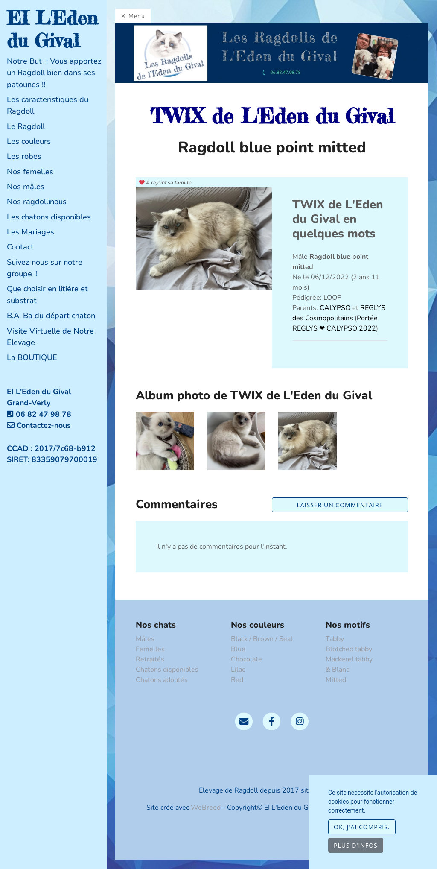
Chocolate (246, 659)
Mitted (336, 680)
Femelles (150, 649)
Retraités (150, 659)
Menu (136, 16)
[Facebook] (271, 721)
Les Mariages (30, 232)
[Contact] (244, 721)
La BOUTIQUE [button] (32, 357)
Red (237, 680)
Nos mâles (25, 186)
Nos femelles (30, 172)
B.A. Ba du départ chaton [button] (51, 315)
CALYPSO (336, 308)
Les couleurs (29, 141)
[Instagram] (299, 721)
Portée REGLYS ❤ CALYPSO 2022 (335, 323)
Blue (238, 649)
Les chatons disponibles (49, 217)
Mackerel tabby (349, 659)
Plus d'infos (356, 845)
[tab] (57, 73)
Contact (20, 247)
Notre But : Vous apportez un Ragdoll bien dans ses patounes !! (54, 73)
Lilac (238, 669)
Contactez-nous (39, 425)
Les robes (24, 156)
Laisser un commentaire (340, 505)
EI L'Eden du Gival (52, 29)
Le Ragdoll (26, 126)
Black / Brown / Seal (262, 639)
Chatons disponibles (167, 669)
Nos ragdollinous (37, 201)
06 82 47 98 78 (43, 414)
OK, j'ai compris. (362, 827)
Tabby (335, 639)
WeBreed (206, 807)
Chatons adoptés (162, 680)
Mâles (145, 639)
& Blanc (337, 669)
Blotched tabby (349, 649)
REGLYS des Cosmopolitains (338, 313)
